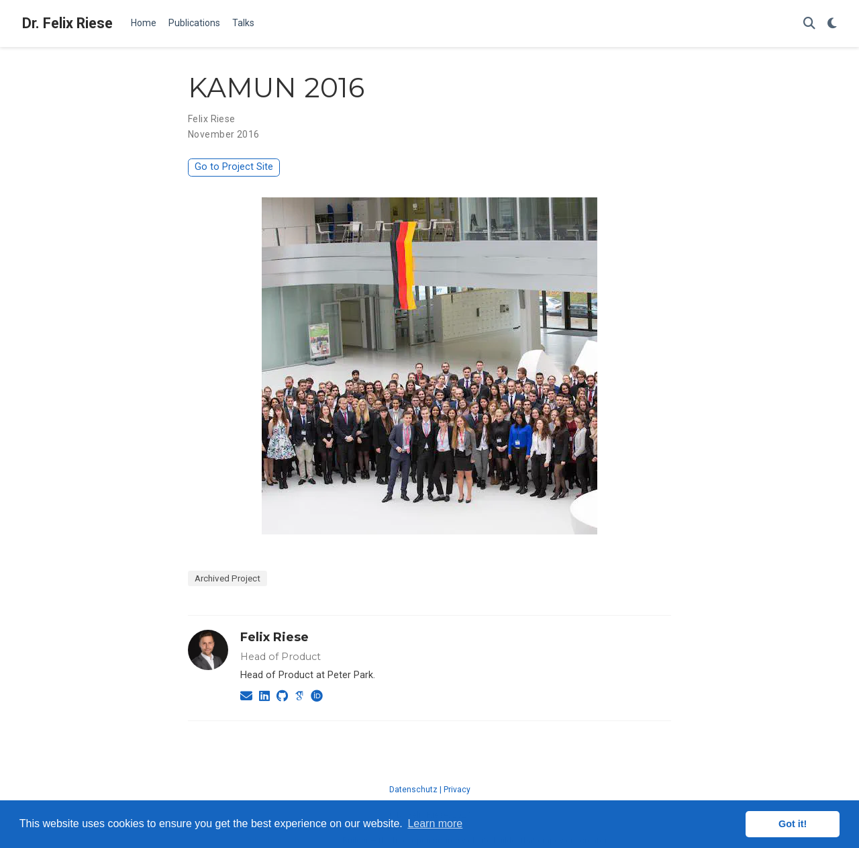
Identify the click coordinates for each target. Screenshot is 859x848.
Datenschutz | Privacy (429, 789)
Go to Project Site (234, 167)
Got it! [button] (792, 823)
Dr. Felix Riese (67, 23)
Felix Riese (274, 637)
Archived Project (227, 578)
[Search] (809, 24)
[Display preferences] (832, 24)
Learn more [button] (434, 823)
